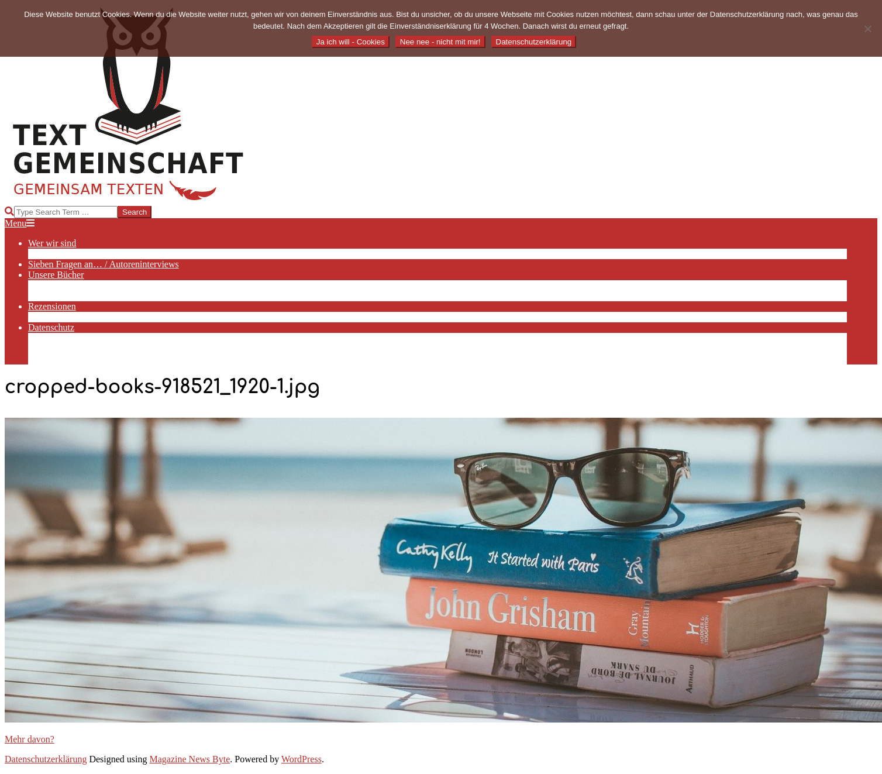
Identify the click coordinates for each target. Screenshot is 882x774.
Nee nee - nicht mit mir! (440, 41)
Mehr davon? (29, 739)
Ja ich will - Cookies (350, 41)
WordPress (301, 759)
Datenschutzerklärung (46, 759)
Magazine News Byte (190, 759)
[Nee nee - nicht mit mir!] (867, 29)
